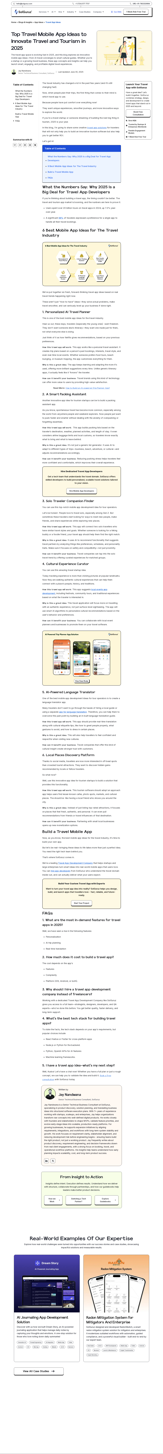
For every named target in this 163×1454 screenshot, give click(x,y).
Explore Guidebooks (105, 1199)
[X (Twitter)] (53, 1161)
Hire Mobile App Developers (81, 491)
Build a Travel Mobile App (24, 115)
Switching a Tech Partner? (78, 1199)
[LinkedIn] (46, 1161)
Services (44, 12)
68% (61, 218)
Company (98, 12)
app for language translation (73, 712)
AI (54, 12)
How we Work (54, 1199)
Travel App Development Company (75, 863)
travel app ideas (53, 22)
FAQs (17, 121)
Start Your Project (81, 903)
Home (13, 22)
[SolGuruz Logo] (23, 12)
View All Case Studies (81, 1369)
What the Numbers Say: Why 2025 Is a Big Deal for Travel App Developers (23, 95)
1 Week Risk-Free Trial (136, 12)
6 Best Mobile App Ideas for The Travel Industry (24, 106)
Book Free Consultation (138, 113)
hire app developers (60, 871)
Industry (71, 12)
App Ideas (38, 22)
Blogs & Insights (25, 22)
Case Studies (84, 12)
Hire (61, 12)
